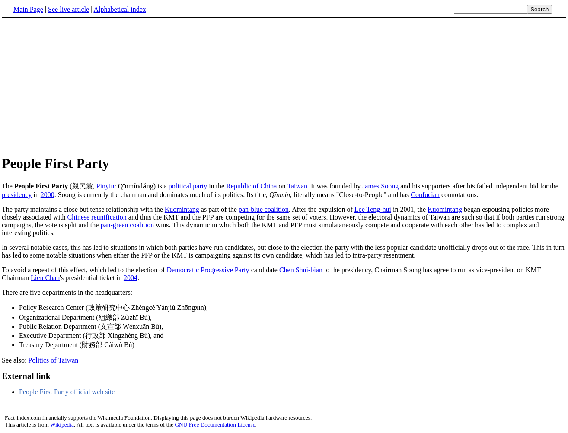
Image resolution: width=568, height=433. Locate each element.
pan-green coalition (127, 225)
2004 (130, 277)
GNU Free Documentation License (215, 424)
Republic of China (251, 186)
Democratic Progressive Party (208, 270)
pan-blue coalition (264, 209)
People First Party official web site (67, 391)
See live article (68, 9)
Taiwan (297, 186)
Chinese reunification (97, 217)
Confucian (425, 194)
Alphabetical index (119, 9)
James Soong (380, 186)
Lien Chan (45, 277)
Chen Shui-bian (300, 270)
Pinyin (105, 186)
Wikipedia (62, 424)
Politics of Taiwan (53, 360)
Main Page (28, 9)
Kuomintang (182, 209)
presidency (17, 194)
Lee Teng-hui (372, 209)
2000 (47, 194)
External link (26, 376)
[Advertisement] (284, 85)
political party (188, 186)
